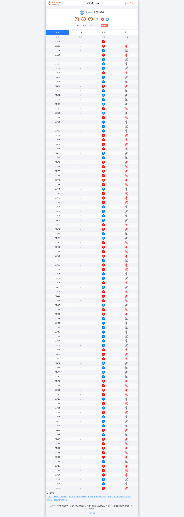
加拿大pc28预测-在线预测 (57, 500)
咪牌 (104, 26)
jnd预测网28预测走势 (77, 497)
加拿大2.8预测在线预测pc (57, 497)
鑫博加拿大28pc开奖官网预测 (119, 497)
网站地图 (92, 513)
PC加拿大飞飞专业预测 (97, 497)
